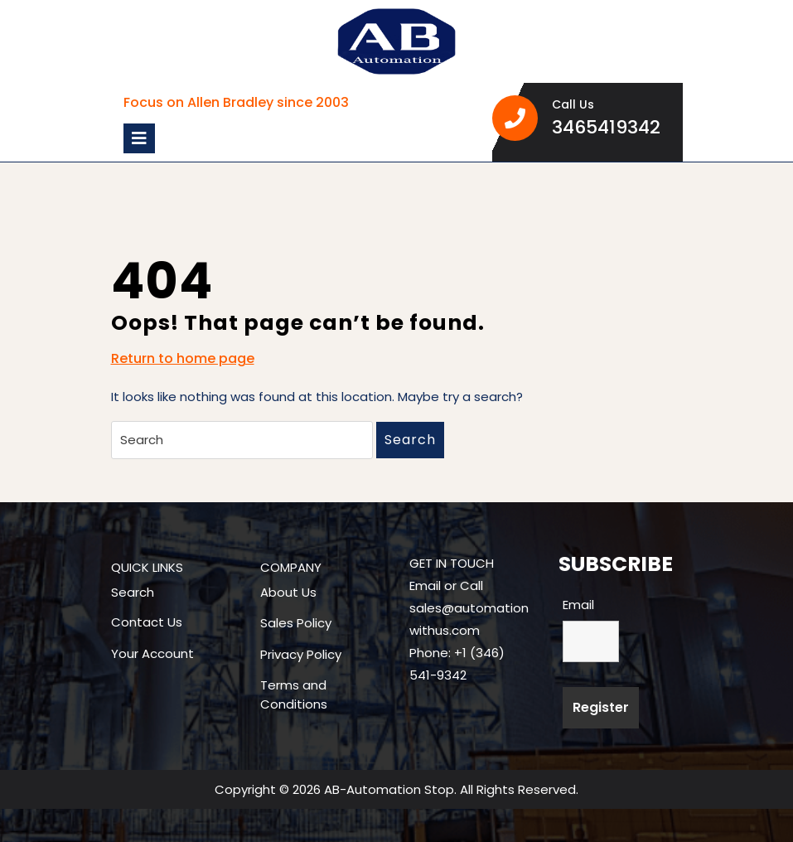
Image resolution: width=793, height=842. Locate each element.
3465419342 (611, 127)
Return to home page (182, 359)
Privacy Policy (300, 654)
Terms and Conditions (293, 694)
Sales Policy (295, 623)
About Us (288, 592)
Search (410, 439)
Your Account (152, 653)
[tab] (139, 138)
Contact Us (146, 622)
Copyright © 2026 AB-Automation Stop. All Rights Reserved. (396, 789)
